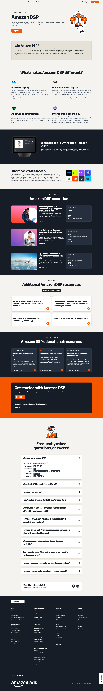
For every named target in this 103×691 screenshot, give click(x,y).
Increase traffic (14, 615)
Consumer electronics (60, 615)
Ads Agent (36, 663)
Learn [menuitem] (80, 608)
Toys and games (59, 637)
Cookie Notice (49, 672)
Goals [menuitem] (12, 608)
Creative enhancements (39, 619)
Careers (66, 672)
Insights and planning (39, 608)
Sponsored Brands (15, 632)
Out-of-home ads (15, 641)
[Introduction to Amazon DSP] (24, 360)
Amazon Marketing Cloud (39, 652)
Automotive (58, 610)
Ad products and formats (15, 625)
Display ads (13, 634)
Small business (21, 2)
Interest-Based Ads (39, 672)
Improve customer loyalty (16, 619)
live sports (30, 175)
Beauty (57, 613)
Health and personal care (61, 626)
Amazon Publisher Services (39, 657)
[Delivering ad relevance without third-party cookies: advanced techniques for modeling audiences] (72, 304)
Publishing (58, 633)
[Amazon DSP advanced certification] (79, 360)
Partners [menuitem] (80, 626)
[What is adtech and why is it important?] (72, 319)
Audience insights (37, 610)
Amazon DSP (36, 650)
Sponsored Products (15, 630)
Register (95, 2)
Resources (80, 615)
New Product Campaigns (39, 661)
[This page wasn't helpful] (73, 586)
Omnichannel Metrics (38, 641)
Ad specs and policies (82, 617)
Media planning (37, 613)
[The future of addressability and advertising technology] (31, 319)
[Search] (82, 2)
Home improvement (60, 630)
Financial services (59, 621)
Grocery (57, 624)
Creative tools (37, 624)
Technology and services (40, 648)
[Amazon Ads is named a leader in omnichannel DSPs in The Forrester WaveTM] (31, 304)
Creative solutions (38, 617)
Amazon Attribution (38, 632)
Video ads (13, 637)
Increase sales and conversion (17, 617)
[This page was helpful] (77, 586)
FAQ (79, 619)
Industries (59, 608)
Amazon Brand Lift (38, 634)
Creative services (37, 621)
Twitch (25, 175)
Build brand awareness (16, 610)
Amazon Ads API (37, 655)
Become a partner (82, 630)
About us (13, 672)
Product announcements (83, 613)
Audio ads (13, 639)
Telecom (58, 635)
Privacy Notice (30, 672)
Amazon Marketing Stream (39, 637)
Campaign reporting (38, 639)
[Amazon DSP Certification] (51, 360)
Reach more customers (16, 613)
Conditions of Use (21, 672)
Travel (57, 639)
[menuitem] (18, 636)
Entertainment (59, 617)
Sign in (87, 2)
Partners (38, 2)
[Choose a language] (18, 601)
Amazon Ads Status (58, 672)
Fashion (57, 619)
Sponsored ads (14, 628)
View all (13, 643)
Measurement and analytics (38, 629)
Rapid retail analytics (38, 643)
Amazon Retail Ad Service (39, 659)
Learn (45, 2)
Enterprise (31, 2)
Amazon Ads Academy (83, 610)
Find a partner (81, 628)
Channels (58, 644)
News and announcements (84, 621)
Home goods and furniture (61, 628)
